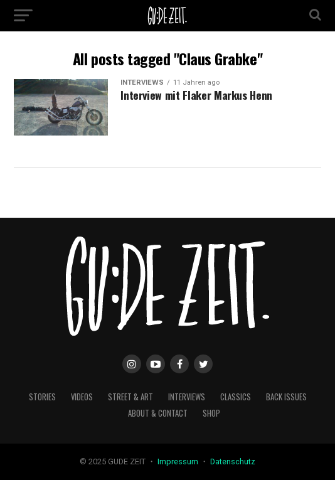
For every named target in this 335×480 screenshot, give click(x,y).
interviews (186, 397)
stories (42, 397)
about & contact (158, 413)
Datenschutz (232, 461)
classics (235, 397)
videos (82, 397)
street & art (130, 397)
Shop (211, 413)
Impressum (178, 461)
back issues (286, 397)
